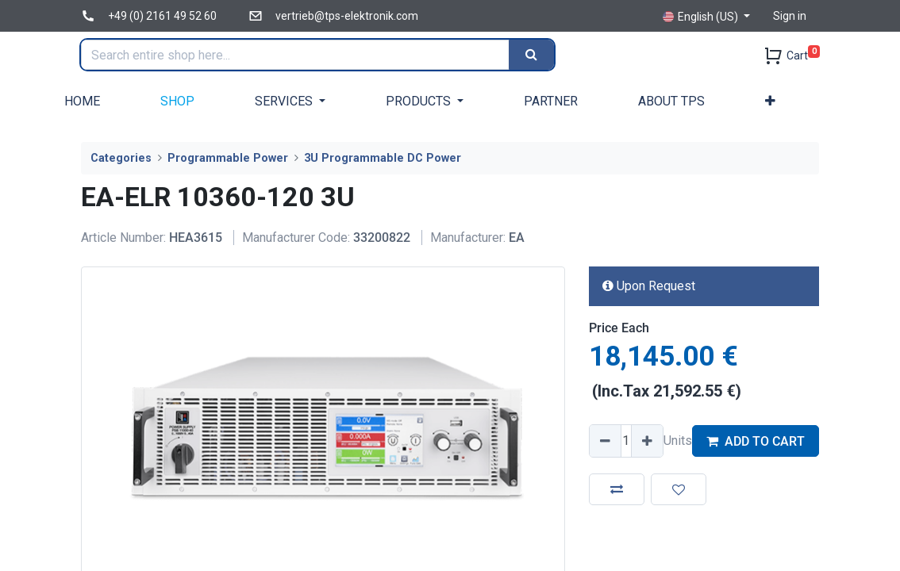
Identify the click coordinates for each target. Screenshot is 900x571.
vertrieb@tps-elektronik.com (346, 16)
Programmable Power (227, 158)
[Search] (533, 55)
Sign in (789, 16)
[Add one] (647, 441)
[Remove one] (605, 441)
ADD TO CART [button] (755, 441)
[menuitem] (82, 101)
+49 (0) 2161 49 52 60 (162, 16)
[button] (770, 101)
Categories (121, 158)
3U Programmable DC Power (382, 158)
